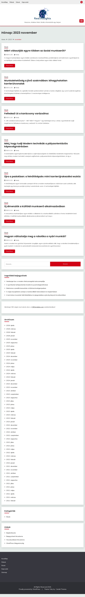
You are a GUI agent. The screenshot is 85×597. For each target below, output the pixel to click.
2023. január (10, 425)
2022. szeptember (12, 438)
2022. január (10, 466)
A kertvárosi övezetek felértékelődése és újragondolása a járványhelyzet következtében (36, 298)
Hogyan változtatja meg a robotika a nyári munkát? (36, 239)
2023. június (10, 407)
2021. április (10, 497)
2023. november (11, 390)
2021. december (11, 469)
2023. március (11, 418)
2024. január (10, 383)
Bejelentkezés (11, 536)
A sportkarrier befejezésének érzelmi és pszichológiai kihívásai (27, 288)
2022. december (11, 428)
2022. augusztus (11, 442)
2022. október (11, 435)
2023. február (10, 421)
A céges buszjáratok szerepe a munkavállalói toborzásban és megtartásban (31, 295)
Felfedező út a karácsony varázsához (27, 113)
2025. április (10, 352)
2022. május (10, 452)
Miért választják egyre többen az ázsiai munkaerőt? (36, 50)
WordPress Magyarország (15, 546)
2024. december (11, 359)
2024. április (10, 373)
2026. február (10, 335)
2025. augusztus (11, 346)
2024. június (10, 366)
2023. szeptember (12, 397)
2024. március (11, 376)
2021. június (10, 490)
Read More (9, 65)
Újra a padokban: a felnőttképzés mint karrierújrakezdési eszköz (39, 178)
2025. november (11, 342)
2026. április (10, 328)
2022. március (11, 459)
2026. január (10, 339)
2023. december (11, 387)
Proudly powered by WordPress (30, 592)
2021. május (10, 493)
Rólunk (12, 2)
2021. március (11, 500)
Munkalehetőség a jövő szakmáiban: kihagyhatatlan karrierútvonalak (37, 82)
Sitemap (4, 575)
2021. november (11, 473)
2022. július (10, 445)
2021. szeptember (12, 480)
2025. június (10, 349)
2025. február (10, 356)
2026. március (11, 332)
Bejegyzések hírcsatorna (14, 539)
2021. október (11, 476)
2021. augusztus (11, 483)
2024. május (10, 370)
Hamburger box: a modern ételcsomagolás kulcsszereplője (25, 284)
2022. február (10, 462)
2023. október (11, 394)
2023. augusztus (11, 400)
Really (17, 54)
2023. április (10, 414)
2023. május (10, 411)
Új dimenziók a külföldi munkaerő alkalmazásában (35, 209)
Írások (18, 2)
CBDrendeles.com (38, 310)
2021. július (10, 486)
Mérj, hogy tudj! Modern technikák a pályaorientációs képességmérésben (37, 145)
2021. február (10, 504)
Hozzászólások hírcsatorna (15, 543)
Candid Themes (61, 592)
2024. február (10, 380)
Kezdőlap (4, 2)
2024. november (11, 363)
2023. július (10, 404)
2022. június (10, 449)
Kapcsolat (25, 2)
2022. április (10, 455)
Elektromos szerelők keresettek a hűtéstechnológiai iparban (26, 291)
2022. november (11, 431)
